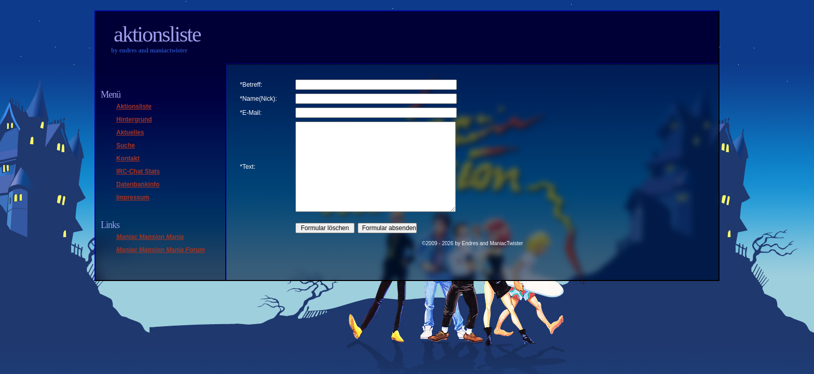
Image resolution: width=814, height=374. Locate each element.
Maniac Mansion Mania (150, 237)
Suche (125, 145)
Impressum (133, 197)
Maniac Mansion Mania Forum (160, 249)
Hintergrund (134, 119)
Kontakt (128, 158)
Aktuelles (130, 132)
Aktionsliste (157, 34)
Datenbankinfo (137, 184)
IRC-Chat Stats (138, 171)
